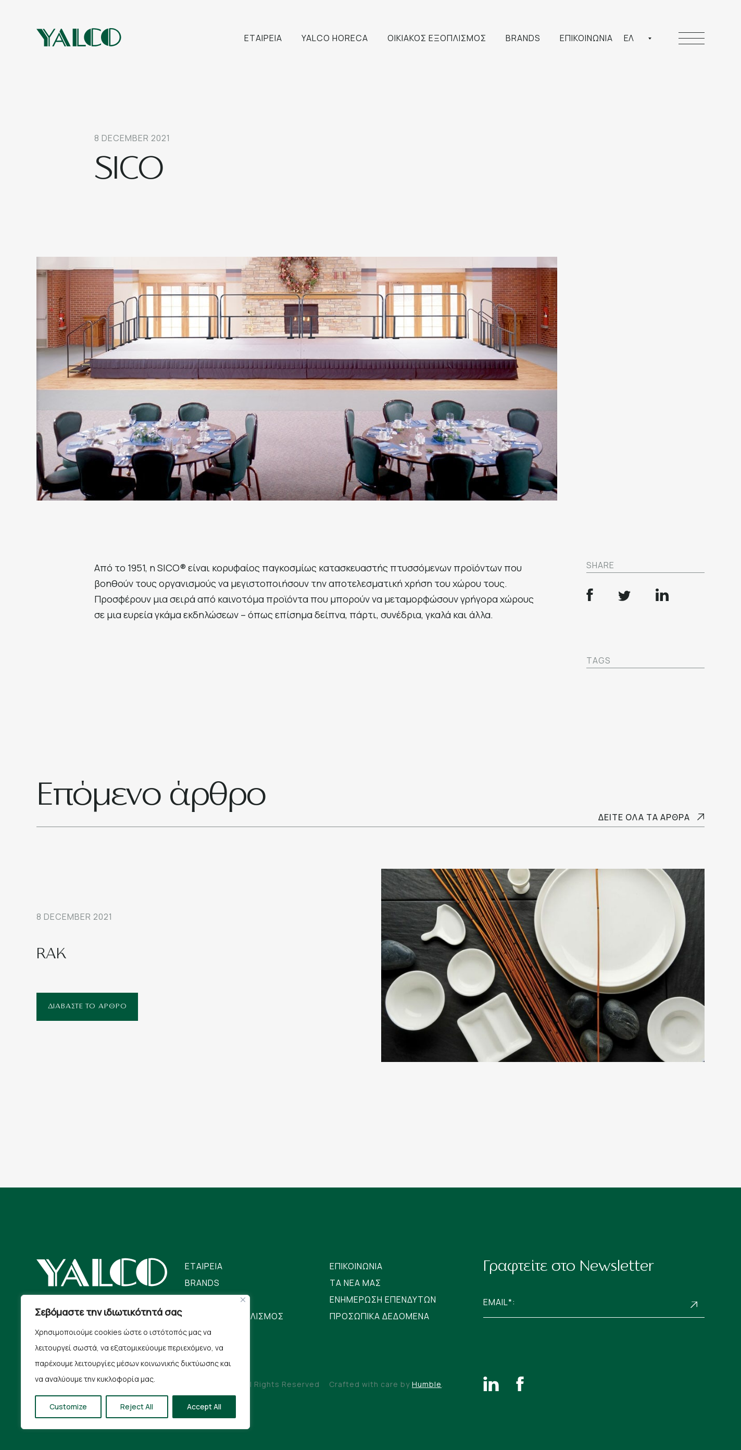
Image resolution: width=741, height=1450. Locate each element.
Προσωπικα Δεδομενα (380, 1316)
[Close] (243, 1299)
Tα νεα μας (355, 1283)
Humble (427, 1384)
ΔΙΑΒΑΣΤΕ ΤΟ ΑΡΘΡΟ (87, 1006)
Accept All (204, 1406)
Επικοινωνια (586, 38)
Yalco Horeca (335, 38)
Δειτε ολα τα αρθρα (644, 817)
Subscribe (694, 1304)
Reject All (136, 1406)
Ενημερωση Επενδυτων (383, 1299)
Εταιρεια (263, 38)
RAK (51, 954)
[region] (135, 1362)
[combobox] (638, 38)
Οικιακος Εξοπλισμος (436, 38)
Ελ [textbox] (629, 38)
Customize (68, 1406)
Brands (523, 38)
